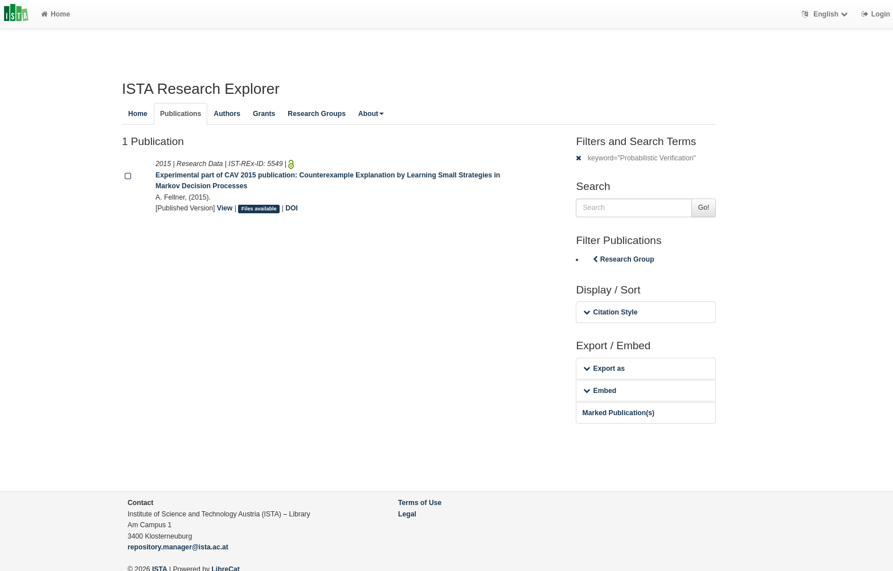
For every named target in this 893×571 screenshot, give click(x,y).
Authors (227, 114)
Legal (407, 514)
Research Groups (317, 114)
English (826, 14)
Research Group (622, 259)
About (371, 114)
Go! (704, 208)
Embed (599, 391)
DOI (291, 208)
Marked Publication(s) (618, 413)
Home (55, 14)
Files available (259, 209)
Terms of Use (419, 503)
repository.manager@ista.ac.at (178, 547)
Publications (180, 114)
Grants (264, 114)
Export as (604, 369)
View (225, 208)
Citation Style (610, 312)
